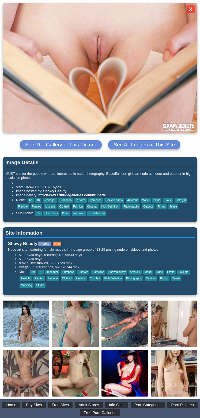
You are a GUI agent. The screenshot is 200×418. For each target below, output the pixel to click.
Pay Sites (34, 405)
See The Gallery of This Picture (60, 144)
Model (145, 200)
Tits (38, 213)
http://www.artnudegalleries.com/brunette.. (73, 195)
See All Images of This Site (144, 144)
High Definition (110, 206)
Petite (65, 213)
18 (38, 200)
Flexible (23, 206)
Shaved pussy (114, 200)
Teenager (49, 200)
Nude (157, 200)
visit (57, 244)
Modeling (26, 285)
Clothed (64, 206)
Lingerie (50, 206)
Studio (40, 285)
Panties (36, 206)
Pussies (80, 200)
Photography (131, 206)
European (65, 200)
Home (11, 405)
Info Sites (116, 405)
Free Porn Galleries (100, 412)
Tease (173, 206)
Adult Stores (89, 405)
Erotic (167, 200)
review (44, 244)
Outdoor (148, 206)
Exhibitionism (97, 213)
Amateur (132, 200)
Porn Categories (147, 405)
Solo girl (181, 200)
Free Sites (60, 405)
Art (30, 200)
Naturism (78, 213)
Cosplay (92, 206)
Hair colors (51, 213)
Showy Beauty (54, 191)
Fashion (78, 206)
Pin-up (161, 206)
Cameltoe (95, 200)
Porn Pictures (182, 405)
